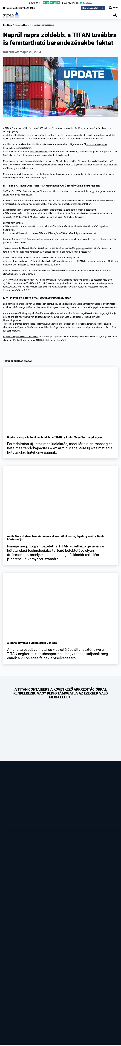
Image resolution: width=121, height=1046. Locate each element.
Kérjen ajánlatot (90, 7)
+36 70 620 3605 (19, 7)
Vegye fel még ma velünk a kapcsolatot (22, 338)
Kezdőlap (7, 25)
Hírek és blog (20, 25)
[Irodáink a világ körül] (113, 8)
